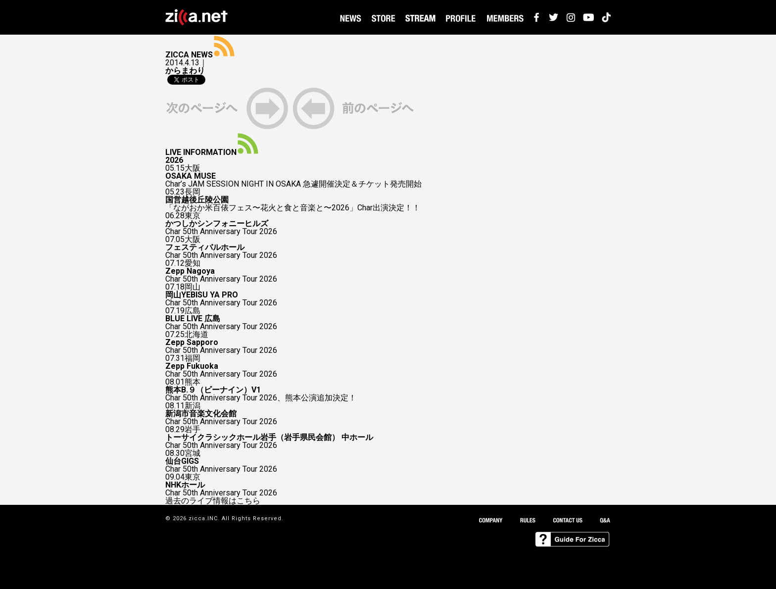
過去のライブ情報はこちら (212, 501)
